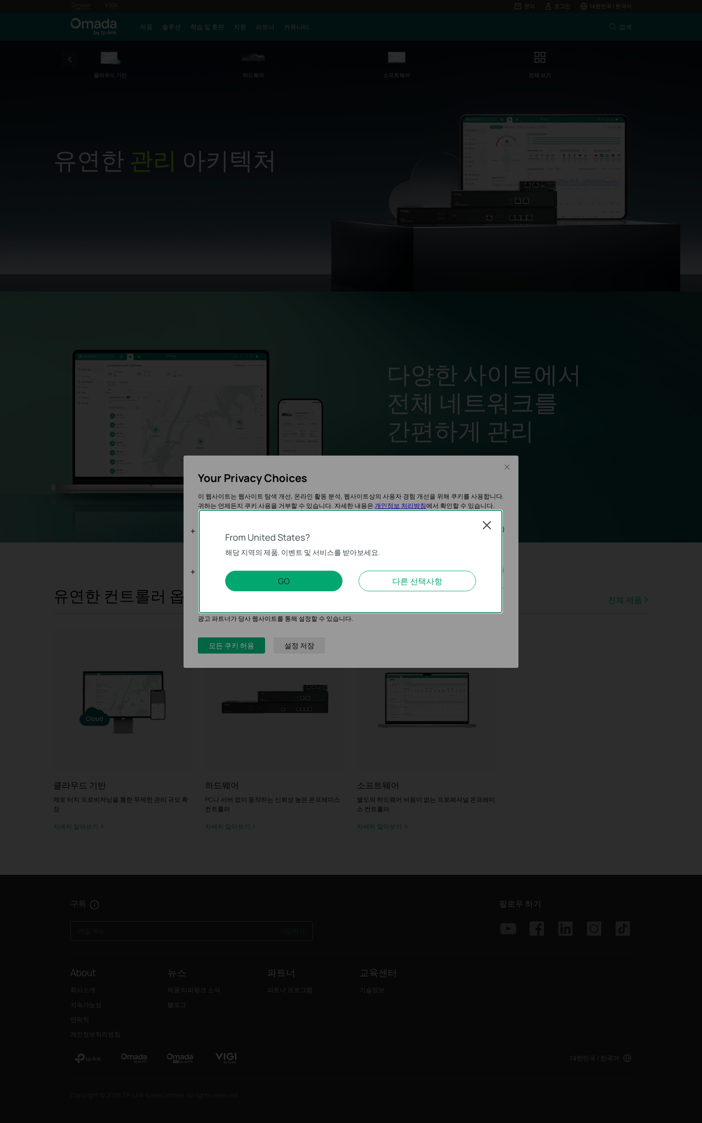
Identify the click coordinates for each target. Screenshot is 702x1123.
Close (487, 525)
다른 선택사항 (417, 581)
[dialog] (351, 561)
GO (284, 581)
